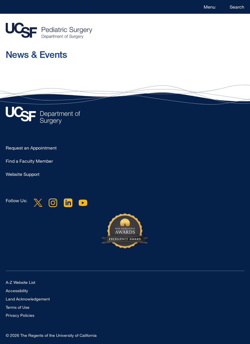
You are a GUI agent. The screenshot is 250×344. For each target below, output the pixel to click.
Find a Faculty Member (29, 161)
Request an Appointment (31, 148)
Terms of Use (17, 307)
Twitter (38, 202)
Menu (209, 7)
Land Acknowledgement (28, 298)
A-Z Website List (20, 282)
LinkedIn (67, 202)
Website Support (22, 174)
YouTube (83, 202)
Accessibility (17, 290)
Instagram (53, 202)
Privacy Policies (20, 315)
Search (237, 7)
